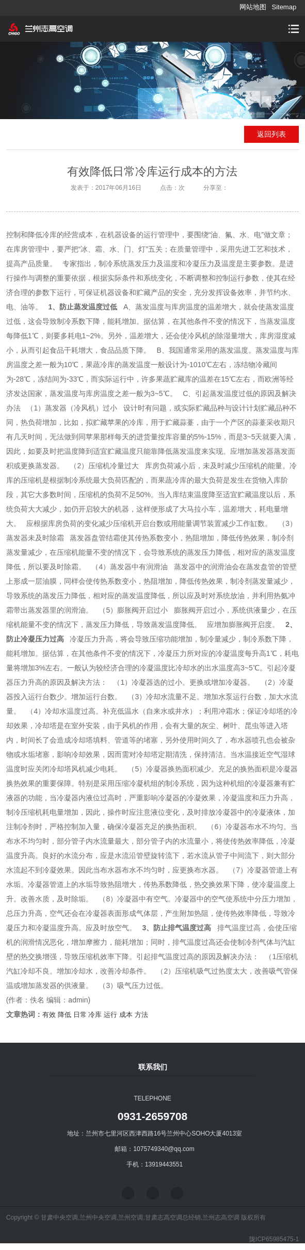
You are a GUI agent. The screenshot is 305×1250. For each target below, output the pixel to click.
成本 (126, 1014)
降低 (64, 1014)
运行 (110, 1014)
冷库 (95, 1014)
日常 (80, 1014)
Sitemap (283, 7)
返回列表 (271, 134)
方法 (141, 1014)
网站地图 (252, 7)
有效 (49, 1014)
